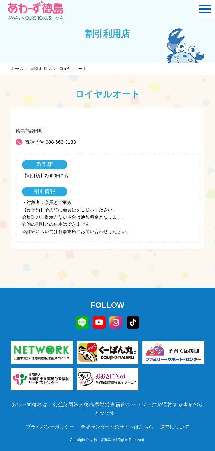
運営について (174, 427)
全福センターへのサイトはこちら (117, 427)
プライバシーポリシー (50, 427)
